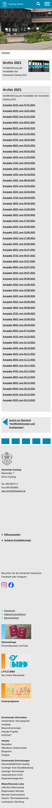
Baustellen (6, 744)
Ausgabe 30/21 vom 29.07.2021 (19, 273)
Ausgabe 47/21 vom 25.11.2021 (19, 371)
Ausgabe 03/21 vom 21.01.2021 (19, 117)
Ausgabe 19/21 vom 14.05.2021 (19, 209)
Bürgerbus (6, 751)
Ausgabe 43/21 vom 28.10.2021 (19, 348)
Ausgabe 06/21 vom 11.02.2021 (19, 134)
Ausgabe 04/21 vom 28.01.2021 (19, 122)
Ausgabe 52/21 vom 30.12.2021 (19, 400)
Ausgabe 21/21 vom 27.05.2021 (19, 221)
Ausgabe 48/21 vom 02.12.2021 (19, 377)
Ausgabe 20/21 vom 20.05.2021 (19, 215)
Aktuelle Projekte (9, 731)
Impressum (9, 611)
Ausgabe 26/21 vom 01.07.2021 (19, 250)
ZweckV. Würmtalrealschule (15, 798)
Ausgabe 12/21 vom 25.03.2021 (19, 169)
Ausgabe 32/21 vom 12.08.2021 (19, 284)
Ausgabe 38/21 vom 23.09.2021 (19, 319)
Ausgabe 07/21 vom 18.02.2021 (19, 140)
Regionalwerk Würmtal (12, 791)
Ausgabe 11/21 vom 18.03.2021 (19, 163)
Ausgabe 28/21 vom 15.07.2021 (19, 261)
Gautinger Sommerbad (12, 771)
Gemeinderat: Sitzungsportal (15, 721)
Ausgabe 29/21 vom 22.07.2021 (19, 267)
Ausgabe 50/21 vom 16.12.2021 (19, 389)
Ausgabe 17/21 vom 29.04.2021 (19, 198)
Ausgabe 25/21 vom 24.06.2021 (19, 244)
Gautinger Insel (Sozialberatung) (17, 768)
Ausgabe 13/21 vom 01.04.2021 (19, 174)
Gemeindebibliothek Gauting (15, 764)
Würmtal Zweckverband (13, 795)
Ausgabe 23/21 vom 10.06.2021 (19, 232)
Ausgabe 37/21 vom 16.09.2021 (19, 313)
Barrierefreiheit (11, 618)
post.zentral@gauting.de (13, 491)
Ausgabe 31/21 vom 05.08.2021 (19, 279)
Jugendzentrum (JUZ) (12, 775)
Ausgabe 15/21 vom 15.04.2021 (19, 186)
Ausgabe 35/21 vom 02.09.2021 (19, 302)
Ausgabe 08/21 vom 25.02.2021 (19, 145)
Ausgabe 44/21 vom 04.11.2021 (19, 354)
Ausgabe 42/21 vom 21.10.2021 (19, 342)
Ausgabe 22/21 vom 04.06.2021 (19, 227)
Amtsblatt (6, 724)
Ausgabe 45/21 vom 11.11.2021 (19, 360)
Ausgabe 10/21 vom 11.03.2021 (19, 157)
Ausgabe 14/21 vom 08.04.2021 (19, 180)
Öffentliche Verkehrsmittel (14, 748)
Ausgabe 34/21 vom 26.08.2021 (19, 296)
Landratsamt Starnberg (12, 802)
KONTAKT (6, 735)
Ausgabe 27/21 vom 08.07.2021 (19, 256)
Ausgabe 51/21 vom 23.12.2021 (19, 394)
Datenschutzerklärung (15, 614)
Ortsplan (5, 755)
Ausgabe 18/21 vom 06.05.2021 (19, 203)
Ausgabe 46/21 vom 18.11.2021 (19, 365)
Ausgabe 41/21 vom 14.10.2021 (19, 337)
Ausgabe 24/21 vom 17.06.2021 (19, 238)
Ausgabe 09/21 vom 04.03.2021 (19, 151)
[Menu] (47, 4)
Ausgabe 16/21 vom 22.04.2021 (19, 192)
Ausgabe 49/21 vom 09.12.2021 (19, 383)
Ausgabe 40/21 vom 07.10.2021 (19, 331)
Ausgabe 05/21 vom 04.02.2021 (19, 128)
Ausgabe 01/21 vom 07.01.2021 (19, 105)
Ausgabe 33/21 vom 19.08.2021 (19, 290)
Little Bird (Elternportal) (12, 787)
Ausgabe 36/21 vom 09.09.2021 (19, 308)
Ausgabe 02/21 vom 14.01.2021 (19, 111)
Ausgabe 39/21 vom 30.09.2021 (19, 325)
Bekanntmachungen (11, 728)
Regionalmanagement (12, 778)
